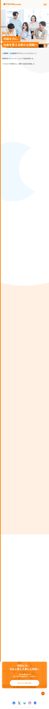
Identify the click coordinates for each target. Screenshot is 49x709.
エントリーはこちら (24, 683)
